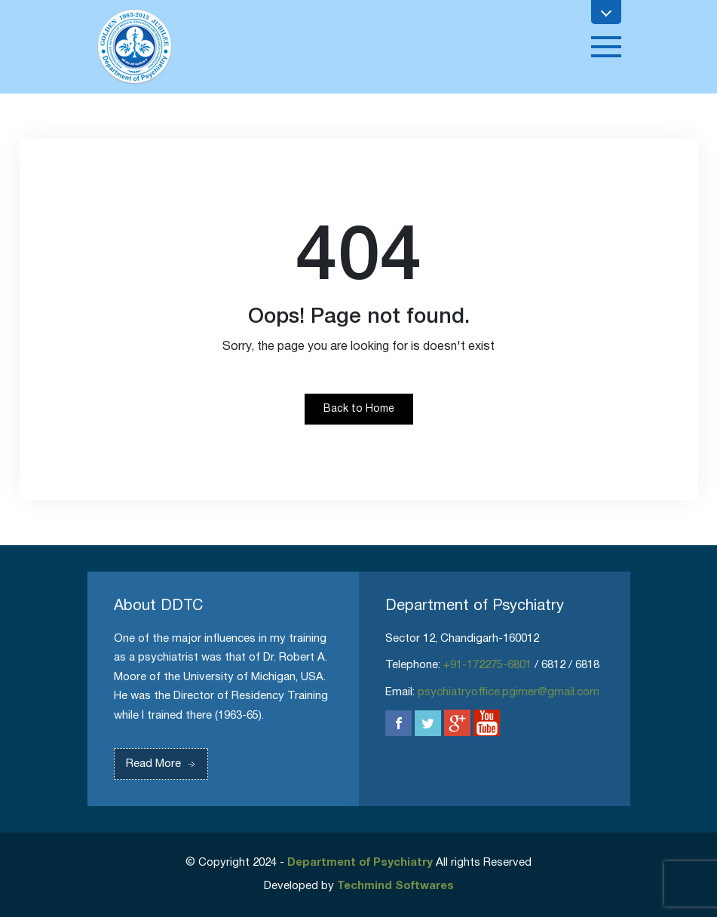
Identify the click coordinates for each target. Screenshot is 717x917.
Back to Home (358, 409)
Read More (165, 763)
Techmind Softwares (395, 886)
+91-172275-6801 (487, 665)
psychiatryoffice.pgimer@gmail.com (508, 692)
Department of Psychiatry (360, 862)
